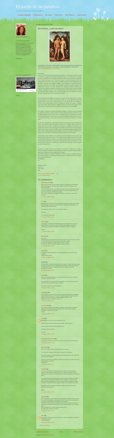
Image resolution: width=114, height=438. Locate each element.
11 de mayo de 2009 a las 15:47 (47, 287)
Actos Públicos (69, 15)
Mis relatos (48, 15)
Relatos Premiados (46, 175)
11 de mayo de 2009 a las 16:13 (47, 300)
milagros (43, 250)
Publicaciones (38, 15)
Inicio (61, 432)
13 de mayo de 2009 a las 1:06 (47, 410)
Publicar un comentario (44, 425)
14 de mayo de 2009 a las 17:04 (47, 422)
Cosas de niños (81, 15)
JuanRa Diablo (44, 292)
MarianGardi (44, 347)
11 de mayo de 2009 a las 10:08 (47, 231)
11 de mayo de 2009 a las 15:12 (47, 270)
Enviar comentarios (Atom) (48, 435)
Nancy (42, 415)
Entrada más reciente (42, 432)
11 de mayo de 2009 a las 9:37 (47, 217)
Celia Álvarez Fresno (46, 182)
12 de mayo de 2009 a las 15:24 (47, 392)
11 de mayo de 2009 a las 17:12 (47, 334)
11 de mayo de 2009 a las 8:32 (47, 196)
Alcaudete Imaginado (24, 15)
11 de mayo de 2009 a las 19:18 (47, 342)
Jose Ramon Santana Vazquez (48, 338)
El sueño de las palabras (37, 6)
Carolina (43, 275)
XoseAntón (43, 369)
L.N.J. (42, 201)
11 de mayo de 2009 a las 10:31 (47, 246)
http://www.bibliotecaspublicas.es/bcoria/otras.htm (49, 68)
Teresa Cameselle (45, 305)
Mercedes (43, 236)
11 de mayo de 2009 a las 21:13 (47, 364)
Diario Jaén (58, 15)
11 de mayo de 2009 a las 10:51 (47, 257)
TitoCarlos (43, 221)
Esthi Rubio (44, 396)
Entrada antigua (78, 432)
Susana (42, 318)
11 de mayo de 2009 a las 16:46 (47, 313)
